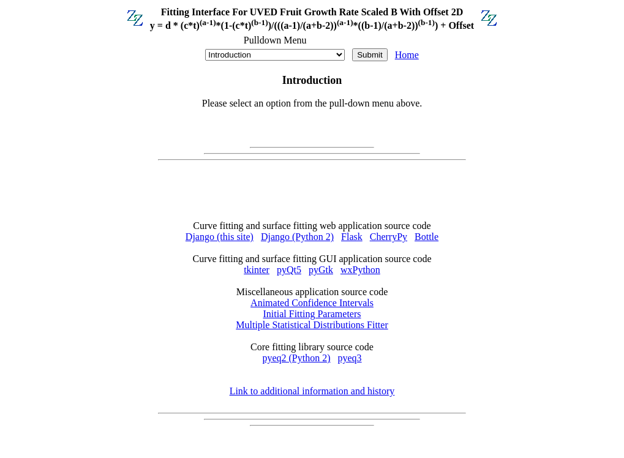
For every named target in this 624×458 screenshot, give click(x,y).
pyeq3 (350, 358)
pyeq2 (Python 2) (296, 358)
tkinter (256, 270)
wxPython (360, 270)
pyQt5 (289, 270)
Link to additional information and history (312, 391)
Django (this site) (220, 236)
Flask (352, 236)
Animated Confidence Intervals (312, 303)
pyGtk (321, 270)
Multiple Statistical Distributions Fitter (312, 325)
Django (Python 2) (297, 236)
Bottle (426, 236)
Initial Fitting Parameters (312, 314)
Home (407, 55)
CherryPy (388, 236)
